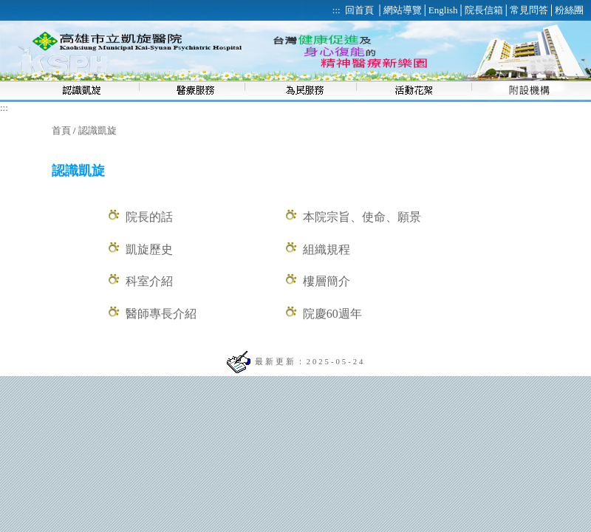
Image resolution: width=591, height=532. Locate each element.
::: (4, 107)
